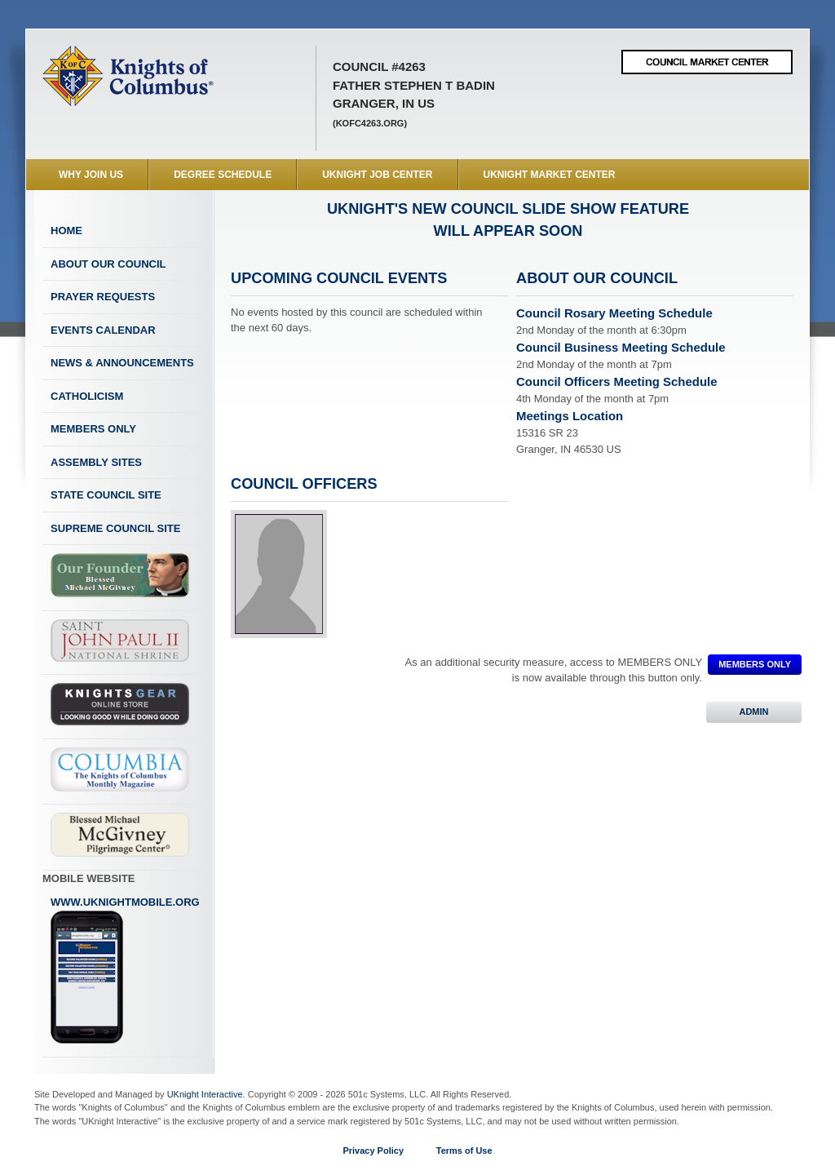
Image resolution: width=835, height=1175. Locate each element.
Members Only (93, 429)
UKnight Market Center (550, 174)
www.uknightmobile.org (125, 970)
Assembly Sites (96, 462)
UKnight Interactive (205, 1094)
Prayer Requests (103, 296)
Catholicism (87, 396)
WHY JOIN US (91, 174)
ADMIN (754, 711)
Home (66, 230)
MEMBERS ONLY (754, 664)
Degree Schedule (223, 174)
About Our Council (108, 264)
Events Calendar (103, 330)
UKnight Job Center (377, 174)
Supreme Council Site (115, 528)
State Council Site (106, 495)
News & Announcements (122, 363)
